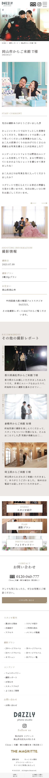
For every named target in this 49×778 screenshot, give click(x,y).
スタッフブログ (12, 686)
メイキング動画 (33, 632)
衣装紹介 (9, 628)
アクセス (9, 632)
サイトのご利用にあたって (24, 765)
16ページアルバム (13, 652)
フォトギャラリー (13, 673)
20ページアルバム (13, 648)
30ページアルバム (34, 648)
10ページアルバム (33, 652)
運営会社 (15, 759)
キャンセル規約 (30, 759)
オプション (10, 657)
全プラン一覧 (32, 657)
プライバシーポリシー (24, 762)
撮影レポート (11, 677)
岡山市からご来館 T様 (20, 51)
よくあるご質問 (12, 690)
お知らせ (9, 681)
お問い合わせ (11, 705)
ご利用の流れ (32, 628)
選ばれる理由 (11, 623)
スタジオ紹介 (32, 623)
